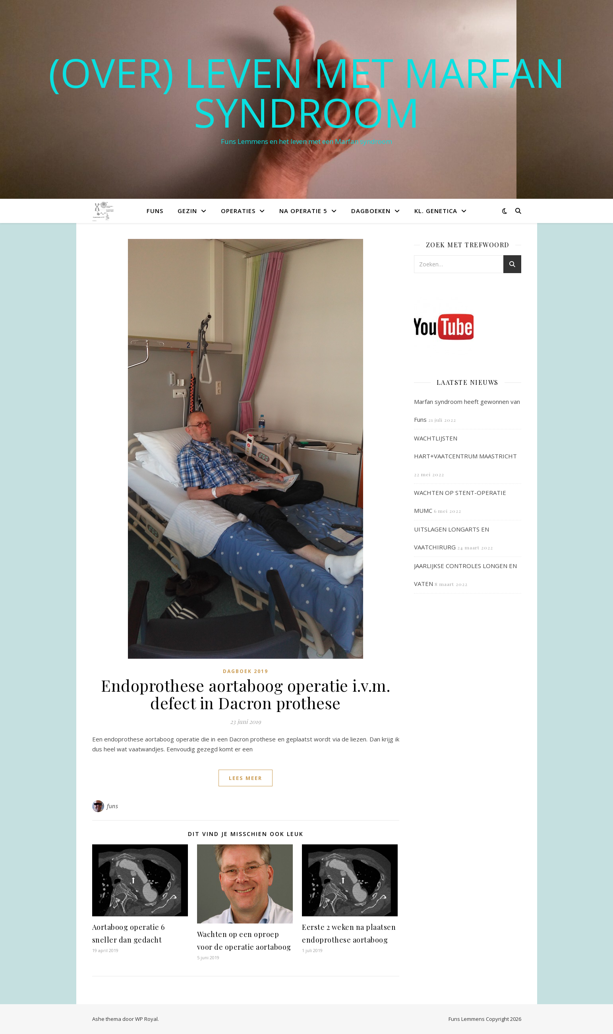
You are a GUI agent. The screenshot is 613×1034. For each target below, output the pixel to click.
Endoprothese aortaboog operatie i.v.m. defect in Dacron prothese (245, 694)
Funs (155, 211)
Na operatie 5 (303, 211)
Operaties (238, 211)
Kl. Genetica (435, 211)
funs (112, 806)
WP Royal (146, 1018)
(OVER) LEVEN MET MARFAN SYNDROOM (306, 92)
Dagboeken (371, 211)
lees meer (245, 778)
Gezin (187, 211)
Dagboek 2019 (245, 671)
